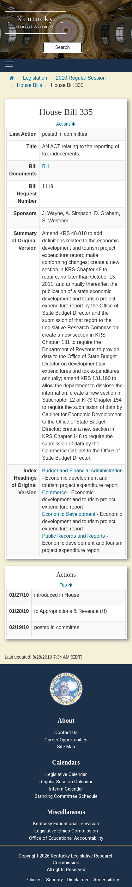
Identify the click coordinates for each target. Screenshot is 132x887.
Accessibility (106, 880)
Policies (34, 880)
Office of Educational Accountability (66, 838)
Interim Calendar (66, 789)
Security (54, 880)
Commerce (54, 492)
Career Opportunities (66, 740)
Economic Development (68, 514)
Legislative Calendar (66, 774)
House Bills (29, 85)
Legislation (35, 78)
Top (66, 585)
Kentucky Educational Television (66, 823)
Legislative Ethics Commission (66, 831)
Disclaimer (78, 880)
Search (62, 47)
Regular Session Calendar (66, 782)
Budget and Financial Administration (82, 470)
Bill (45, 166)
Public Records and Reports (73, 536)
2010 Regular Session (80, 78)
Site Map (66, 747)
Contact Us (66, 732)
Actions (66, 124)
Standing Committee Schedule (66, 796)
